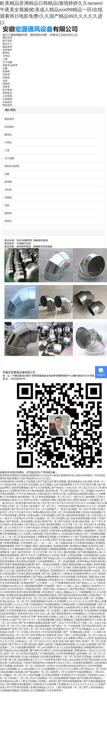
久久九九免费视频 (46, 668)
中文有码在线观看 (52, 632)
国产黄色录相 (56, 607)
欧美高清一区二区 (24, 665)
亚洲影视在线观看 (58, 598)
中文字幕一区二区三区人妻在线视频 (56, 552)
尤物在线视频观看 (87, 604)
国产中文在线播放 (82, 629)
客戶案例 (7, 89)
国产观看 (16, 598)
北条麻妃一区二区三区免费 (50, 518)
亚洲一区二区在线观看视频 (66, 512)
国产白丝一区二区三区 (34, 598)
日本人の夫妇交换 (27, 530)
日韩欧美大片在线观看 (45, 684)
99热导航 (55, 530)
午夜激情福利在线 (66, 582)
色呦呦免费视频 (58, 549)
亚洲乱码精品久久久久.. (43, 687)
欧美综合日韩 (96, 546)
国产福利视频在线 (87, 552)
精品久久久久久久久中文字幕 (32, 607)
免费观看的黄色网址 (72, 530)
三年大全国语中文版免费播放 (76, 672)
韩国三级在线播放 (42, 546)
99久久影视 (82, 607)
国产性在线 (34, 567)
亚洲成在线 (10, 530)
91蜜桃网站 (79, 613)
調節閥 (6, 83)
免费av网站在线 (41, 512)
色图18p (30, 589)
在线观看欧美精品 (47, 595)
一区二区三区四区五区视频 (77, 656)
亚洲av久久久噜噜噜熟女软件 (16, 549)
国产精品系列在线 (92, 625)
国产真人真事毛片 (52, 573)
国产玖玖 (9, 607)
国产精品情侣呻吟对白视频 (73, 595)
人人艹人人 (47, 567)
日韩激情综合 (73, 579)
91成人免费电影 (31, 656)
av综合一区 (99, 570)
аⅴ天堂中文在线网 (28, 484)
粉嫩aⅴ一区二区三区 (15, 675)
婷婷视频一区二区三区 (89, 653)
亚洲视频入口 (14, 668)
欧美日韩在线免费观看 (29, 592)
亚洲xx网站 (17, 524)
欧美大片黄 (60, 493)
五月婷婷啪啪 (47, 653)
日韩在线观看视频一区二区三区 (53, 496)
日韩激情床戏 (7, 481)
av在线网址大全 (51, 647)
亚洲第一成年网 (47, 681)
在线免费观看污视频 (65, 678)
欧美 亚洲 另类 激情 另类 (67, 641)
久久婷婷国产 (49, 509)
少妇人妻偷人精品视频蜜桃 (35, 625)
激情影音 (44, 570)
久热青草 (44, 530)
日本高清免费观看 (66, 653)
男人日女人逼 (42, 613)
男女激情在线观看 (26, 561)
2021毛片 (35, 632)
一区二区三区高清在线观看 (21, 536)
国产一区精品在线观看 (48, 564)
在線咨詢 (7, 102)
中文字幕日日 (73, 622)
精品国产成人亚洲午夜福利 (73, 500)
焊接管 (6, 86)
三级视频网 (85, 592)
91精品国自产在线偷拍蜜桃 (45, 604)
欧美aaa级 (34, 515)
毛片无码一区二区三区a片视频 (35, 629)
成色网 (54, 672)
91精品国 (38, 533)
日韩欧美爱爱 (79, 567)
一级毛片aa (64, 509)
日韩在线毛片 (44, 493)
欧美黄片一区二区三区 (42, 506)
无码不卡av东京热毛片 (12, 589)
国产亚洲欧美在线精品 (89, 678)
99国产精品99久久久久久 (83, 506)
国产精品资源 (77, 589)
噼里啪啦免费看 (34, 586)
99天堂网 (36, 635)
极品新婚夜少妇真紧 (12, 672)
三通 (5, 59)
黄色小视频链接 (65, 619)
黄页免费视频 (75, 549)
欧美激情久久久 (62, 629)
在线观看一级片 (53, 586)
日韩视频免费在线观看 (79, 570)
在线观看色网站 (81, 573)
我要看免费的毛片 (85, 619)
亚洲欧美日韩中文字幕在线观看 (27, 490)
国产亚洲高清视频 (32, 558)
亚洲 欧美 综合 (26, 613)
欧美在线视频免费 (63, 650)
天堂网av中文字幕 (24, 518)
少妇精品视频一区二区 (84, 635)
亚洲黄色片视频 (79, 546)
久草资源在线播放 (84, 543)
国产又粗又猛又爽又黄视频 (52, 481)
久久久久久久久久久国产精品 (84, 601)
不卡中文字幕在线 (26, 493)
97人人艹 (39, 659)
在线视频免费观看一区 (28, 647)
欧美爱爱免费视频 (51, 656)
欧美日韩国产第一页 (46, 521)
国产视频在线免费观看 (19, 684)
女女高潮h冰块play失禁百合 (71, 665)
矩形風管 (7, 49)
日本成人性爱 (58, 555)
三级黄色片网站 (48, 500)
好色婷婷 (70, 607)
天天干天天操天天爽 (86, 484)
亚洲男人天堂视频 (26, 481)
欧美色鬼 (82, 576)
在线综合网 (10, 484)
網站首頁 (7, 37)
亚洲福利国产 (28, 582)
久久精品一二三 (46, 582)
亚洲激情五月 (58, 570)
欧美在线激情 (8, 613)
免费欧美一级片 (8, 552)
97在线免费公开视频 (96, 610)
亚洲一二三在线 (93, 632)
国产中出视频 (23, 546)
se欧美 (48, 644)
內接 (5, 80)
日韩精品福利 (68, 604)
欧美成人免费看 (50, 527)
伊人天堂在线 (94, 515)
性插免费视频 (11, 543)
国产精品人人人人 (87, 582)
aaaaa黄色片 (76, 659)
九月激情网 (60, 601)
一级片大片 (78, 496)
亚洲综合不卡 (69, 675)
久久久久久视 (21, 604)
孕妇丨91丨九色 (91, 622)
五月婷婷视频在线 (16, 610)
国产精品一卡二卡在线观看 (66, 625)
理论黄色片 (48, 592)
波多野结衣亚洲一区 (27, 570)
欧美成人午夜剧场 (88, 675)
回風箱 (6, 77)
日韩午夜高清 (33, 527)
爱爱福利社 (81, 650)
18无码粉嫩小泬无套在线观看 (44, 675)
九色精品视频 (75, 555)
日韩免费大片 (65, 536)
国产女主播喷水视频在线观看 (35, 622)
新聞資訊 (7, 92)
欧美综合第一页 (54, 490)
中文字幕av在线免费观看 (17, 576)
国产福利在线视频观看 (70, 681)
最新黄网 (21, 567)
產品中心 (7, 43)
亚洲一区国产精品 (46, 589)
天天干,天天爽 (63, 567)
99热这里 (79, 539)
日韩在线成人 (16, 662)
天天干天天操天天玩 (20, 512)
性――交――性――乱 (47, 543)
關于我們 (7, 40)
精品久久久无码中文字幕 (24, 500)
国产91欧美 (64, 521)
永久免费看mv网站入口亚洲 (78, 638)
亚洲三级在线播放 (92, 616)
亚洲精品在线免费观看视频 (21, 595)
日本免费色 (10, 496)
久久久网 (45, 539)
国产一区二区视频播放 (35, 579)
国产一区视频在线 (73, 632)
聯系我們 (7, 105)
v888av (67, 573)
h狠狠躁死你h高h (93, 647)
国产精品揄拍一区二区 (37, 672)
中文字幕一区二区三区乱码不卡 (80, 524)
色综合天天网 (28, 616)
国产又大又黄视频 (40, 487)
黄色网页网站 (54, 524)
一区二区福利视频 (66, 561)
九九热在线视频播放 (72, 647)
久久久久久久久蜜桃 (68, 668)
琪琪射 (22, 515)
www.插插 (29, 668)
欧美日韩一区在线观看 (28, 638)
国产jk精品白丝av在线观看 (14, 650)
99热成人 (21, 641)
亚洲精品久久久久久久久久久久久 (76, 684)
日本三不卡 (28, 619)
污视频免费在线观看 (65, 644)
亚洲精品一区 (45, 678)
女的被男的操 (91, 555)
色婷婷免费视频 (20, 487)
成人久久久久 (90, 487)
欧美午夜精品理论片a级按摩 (40, 662)
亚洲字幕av (83, 561)
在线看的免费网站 (83, 662)
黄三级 (13, 659)
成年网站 (91, 496)
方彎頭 (6, 56)
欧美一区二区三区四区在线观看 (21, 653)
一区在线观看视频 (45, 619)
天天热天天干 (16, 527)
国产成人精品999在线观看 (71, 515)
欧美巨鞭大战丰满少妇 (28, 503)
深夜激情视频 (40, 549)
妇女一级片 (64, 635)
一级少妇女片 (7, 503)
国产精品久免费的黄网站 (46, 576)
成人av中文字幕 (30, 539)
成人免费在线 (49, 635)
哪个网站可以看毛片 (41, 650)
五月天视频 (46, 484)
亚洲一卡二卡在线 (19, 632)
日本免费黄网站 (46, 561)
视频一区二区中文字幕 (84, 509)
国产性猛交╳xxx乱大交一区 (66, 487)
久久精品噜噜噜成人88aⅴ (76, 558)
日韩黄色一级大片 (94, 549)
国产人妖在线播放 (93, 687)
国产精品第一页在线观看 (20, 521)
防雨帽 (6, 71)
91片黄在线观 (7, 573)
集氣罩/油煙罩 (10, 65)
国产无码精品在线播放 (87, 536)
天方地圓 (7, 62)
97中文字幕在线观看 (18, 687)
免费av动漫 (67, 543)
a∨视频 (91, 503)
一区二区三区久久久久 (40, 641)
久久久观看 (25, 533)
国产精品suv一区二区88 (93, 668)
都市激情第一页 (26, 496)
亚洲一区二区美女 (19, 506)
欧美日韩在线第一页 (84, 521)
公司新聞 (7, 96)
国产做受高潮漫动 (61, 613)
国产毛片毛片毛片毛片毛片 (26, 509)
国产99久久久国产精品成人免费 (26, 644)
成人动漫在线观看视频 (78, 518)
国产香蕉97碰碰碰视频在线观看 (17, 564)
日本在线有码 (54, 690)
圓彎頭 (6, 53)
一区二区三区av (27, 678)
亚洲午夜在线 (98, 561)
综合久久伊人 (64, 662)
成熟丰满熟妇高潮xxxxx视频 (77, 564)
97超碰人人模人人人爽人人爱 (64, 616)
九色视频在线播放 (10, 690)
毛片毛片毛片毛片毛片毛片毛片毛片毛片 (64, 503)
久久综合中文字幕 (52, 638)
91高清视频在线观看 (72, 527)
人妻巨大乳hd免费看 (72, 610)
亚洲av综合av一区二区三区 (15, 601)
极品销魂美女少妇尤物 (80, 481)
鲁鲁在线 (42, 616)
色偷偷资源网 (61, 546)
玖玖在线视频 (68, 576)
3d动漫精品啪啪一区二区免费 (44, 610)
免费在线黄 (15, 656)
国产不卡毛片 (28, 555)
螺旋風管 (7, 46)
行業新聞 (7, 99)
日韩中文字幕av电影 (62, 539)
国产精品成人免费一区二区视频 (86, 598)
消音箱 (6, 74)
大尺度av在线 (94, 613)
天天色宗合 (88, 579)
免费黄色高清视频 (47, 536)
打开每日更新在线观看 (29, 573)
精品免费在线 (25, 659)
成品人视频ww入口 (66, 592)
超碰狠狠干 (91, 530)
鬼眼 (91, 576)
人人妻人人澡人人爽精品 (76, 586)
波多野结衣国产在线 (57, 659)
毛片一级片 (15, 558)
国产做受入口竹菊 (35, 524)
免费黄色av (43, 555)
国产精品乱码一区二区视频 (79, 490)
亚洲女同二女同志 (45, 665)
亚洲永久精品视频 (92, 512)
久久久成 (9, 570)
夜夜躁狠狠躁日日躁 (42, 601)
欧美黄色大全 (56, 579)
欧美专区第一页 (27, 552)
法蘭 (5, 68)
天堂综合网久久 (52, 533)
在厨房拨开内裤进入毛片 (75, 533)
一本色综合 (62, 506)
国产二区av (58, 622)
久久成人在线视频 (87, 644)
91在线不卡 (98, 586)
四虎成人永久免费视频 (33, 690)
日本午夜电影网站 (63, 484)
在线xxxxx (63, 589)
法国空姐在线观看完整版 (81, 493)
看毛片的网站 (30, 681)
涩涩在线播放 (48, 515)
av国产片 (15, 619)
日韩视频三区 (96, 500)
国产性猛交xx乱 (52, 558)
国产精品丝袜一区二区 (70, 687)
